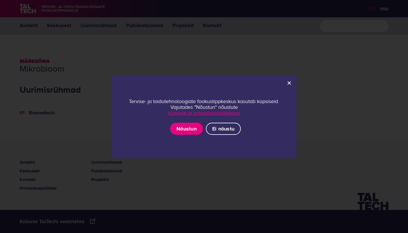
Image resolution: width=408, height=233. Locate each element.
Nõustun (186, 129)
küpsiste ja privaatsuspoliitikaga (204, 113)
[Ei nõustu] (289, 83)
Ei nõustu (223, 129)
